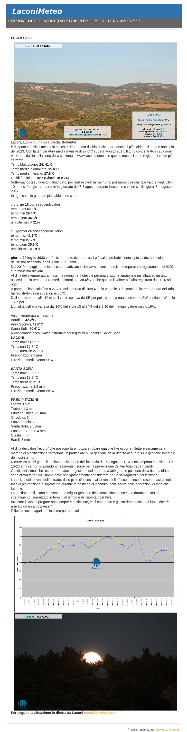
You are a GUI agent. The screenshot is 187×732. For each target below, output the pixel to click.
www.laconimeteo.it (100, 713)
